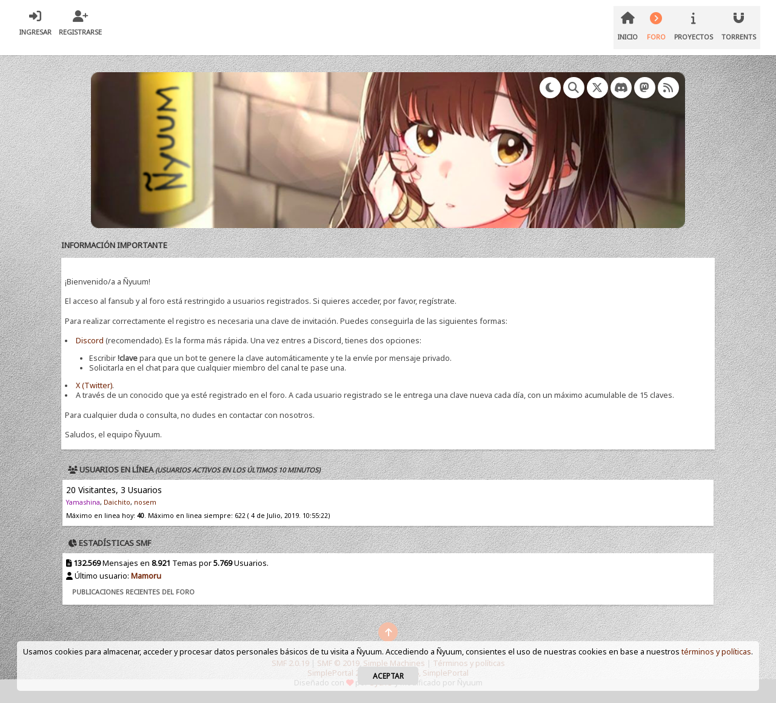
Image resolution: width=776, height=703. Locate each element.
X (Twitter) (94, 385)
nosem (145, 502)
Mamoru (146, 576)
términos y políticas (716, 652)
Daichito (117, 502)
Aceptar (388, 676)
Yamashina (83, 502)
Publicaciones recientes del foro (133, 591)
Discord (90, 340)
